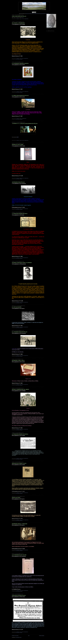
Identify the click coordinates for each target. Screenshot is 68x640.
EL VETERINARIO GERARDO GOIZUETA (20, 63)
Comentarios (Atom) (18, 637)
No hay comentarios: (25, 58)
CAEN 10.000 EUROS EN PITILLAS (19, 16)
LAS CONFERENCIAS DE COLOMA (19, 554)
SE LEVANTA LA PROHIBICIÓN (18, 23)
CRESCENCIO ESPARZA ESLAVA (19, 595)
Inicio (28, 635)
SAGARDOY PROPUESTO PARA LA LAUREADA (22, 262)
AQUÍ (23, 17)
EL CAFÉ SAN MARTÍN (16, 307)
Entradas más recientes (15, 635)
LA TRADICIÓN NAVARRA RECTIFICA (19, 213)
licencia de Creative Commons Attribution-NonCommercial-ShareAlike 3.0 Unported (37, 13)
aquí (18, 137)
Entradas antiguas (41, 635)
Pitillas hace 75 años (18, 632)
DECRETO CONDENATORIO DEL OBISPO (20, 389)
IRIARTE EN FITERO (16, 497)
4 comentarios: (24, 118)
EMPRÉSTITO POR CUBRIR (17, 144)
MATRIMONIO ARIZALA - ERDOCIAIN (19, 523)
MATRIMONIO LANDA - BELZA (18, 360)
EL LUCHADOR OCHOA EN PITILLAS (19, 331)
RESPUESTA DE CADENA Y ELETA (19, 463)
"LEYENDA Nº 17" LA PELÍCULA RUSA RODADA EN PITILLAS (24, 123)
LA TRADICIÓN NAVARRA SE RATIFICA (20, 434)
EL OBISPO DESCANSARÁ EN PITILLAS (20, 95)
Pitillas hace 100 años (18, 59)
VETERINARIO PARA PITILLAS (18, 182)
